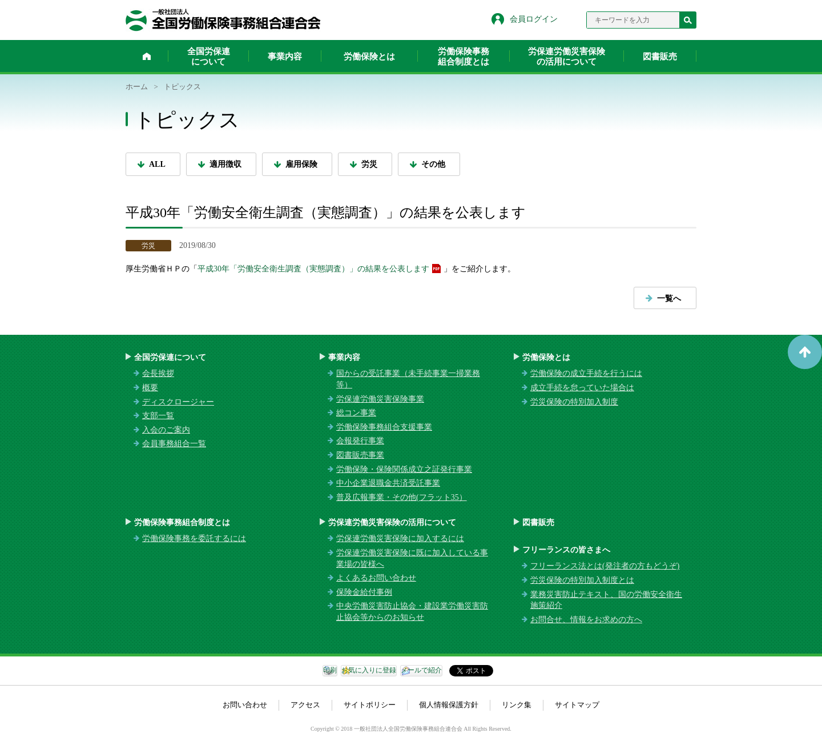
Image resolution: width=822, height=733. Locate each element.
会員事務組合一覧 (174, 443)
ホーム (147, 56)
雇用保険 (301, 164)
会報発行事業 (360, 440)
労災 (369, 164)
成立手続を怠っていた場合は (582, 387)
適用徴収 (225, 164)
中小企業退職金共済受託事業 (388, 483)
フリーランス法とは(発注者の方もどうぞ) (604, 566)
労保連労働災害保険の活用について (566, 56)
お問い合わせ (245, 704)
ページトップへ (805, 352)
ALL (157, 164)
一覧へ (669, 298)
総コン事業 (356, 412)
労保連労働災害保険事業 (380, 399)
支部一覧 (158, 415)
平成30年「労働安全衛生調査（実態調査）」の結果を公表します (313, 269)
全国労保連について (208, 56)
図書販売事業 (360, 455)
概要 (150, 387)
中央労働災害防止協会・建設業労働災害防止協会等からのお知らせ (412, 612)
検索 (687, 20)
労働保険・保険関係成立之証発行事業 (404, 469)
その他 (433, 164)
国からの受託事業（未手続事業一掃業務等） (408, 379)
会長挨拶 (158, 373)
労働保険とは (369, 56)
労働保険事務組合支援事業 (384, 427)
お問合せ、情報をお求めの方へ (586, 619)
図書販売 (660, 56)
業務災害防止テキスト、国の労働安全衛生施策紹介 (606, 600)
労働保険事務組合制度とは (463, 56)
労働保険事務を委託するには (194, 538)
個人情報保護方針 (448, 704)
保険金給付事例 (364, 592)
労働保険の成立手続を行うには (586, 373)
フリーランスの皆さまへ (566, 550)
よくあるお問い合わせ (376, 578)
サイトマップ (577, 704)
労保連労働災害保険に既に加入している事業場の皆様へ (412, 558)
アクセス (305, 704)
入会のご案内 (166, 430)
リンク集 (516, 704)
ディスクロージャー (178, 402)
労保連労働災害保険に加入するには (400, 538)
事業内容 (285, 56)
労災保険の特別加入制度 (574, 402)
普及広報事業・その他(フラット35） (401, 497)
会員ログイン (534, 19)
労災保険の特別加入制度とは (582, 580)
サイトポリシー (370, 704)
